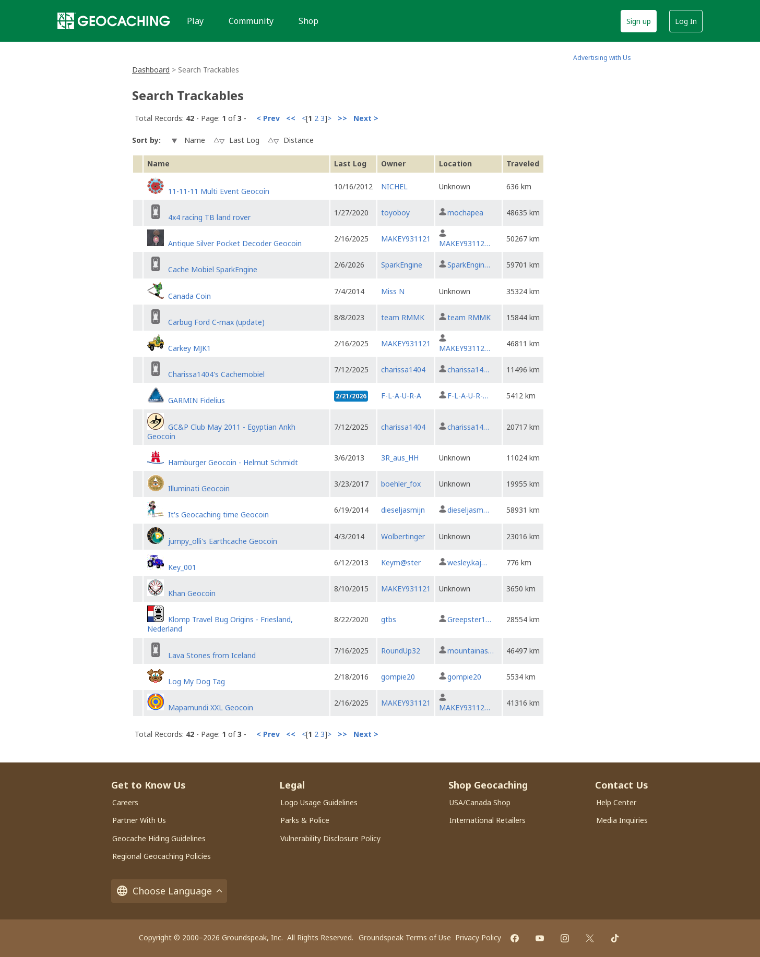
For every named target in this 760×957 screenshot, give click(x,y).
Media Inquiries (622, 820)
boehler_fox (401, 484)
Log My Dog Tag (196, 681)
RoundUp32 (400, 651)
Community (251, 21)
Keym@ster (401, 562)
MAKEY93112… (464, 243)
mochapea (465, 212)
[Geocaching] (113, 20)
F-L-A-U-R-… (468, 396)
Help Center (616, 802)
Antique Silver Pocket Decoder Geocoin (235, 243)
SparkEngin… (468, 265)
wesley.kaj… (467, 562)
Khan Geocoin (192, 593)
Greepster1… (469, 619)
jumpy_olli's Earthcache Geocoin (222, 541)
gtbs (388, 619)
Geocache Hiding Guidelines (159, 838)
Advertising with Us (602, 57)
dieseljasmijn (403, 510)
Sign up (638, 21)
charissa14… (468, 369)
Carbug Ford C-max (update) (216, 322)
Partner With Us (139, 820)
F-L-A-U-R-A (401, 396)
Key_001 (182, 567)
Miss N (393, 291)
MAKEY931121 (406, 239)
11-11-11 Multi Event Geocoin (218, 191)
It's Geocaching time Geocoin (218, 514)
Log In (686, 21)
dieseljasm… (468, 510)
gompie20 (398, 677)
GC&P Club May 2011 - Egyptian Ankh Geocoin (221, 431)
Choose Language (169, 891)
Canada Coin (189, 296)
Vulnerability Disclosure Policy (330, 838)
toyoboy (395, 212)
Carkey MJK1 (189, 348)
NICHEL (394, 186)
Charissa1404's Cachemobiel (216, 374)
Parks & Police (304, 820)
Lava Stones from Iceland (212, 655)
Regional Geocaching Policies (161, 856)
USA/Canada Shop (479, 802)
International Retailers (487, 820)
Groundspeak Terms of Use (405, 937)
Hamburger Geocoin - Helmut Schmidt (233, 462)
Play (195, 21)
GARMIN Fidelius (196, 400)
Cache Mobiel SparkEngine (212, 269)
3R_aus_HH (400, 458)
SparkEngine (401, 265)
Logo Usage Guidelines (319, 802)
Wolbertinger (403, 536)
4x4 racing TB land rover (209, 217)
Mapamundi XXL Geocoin (210, 707)
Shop (308, 21)
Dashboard (151, 70)
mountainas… (470, 651)
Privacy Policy (478, 937)
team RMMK (402, 317)
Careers (125, 802)
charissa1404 (403, 369)
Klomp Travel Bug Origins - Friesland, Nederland (220, 624)
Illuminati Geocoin (199, 488)
